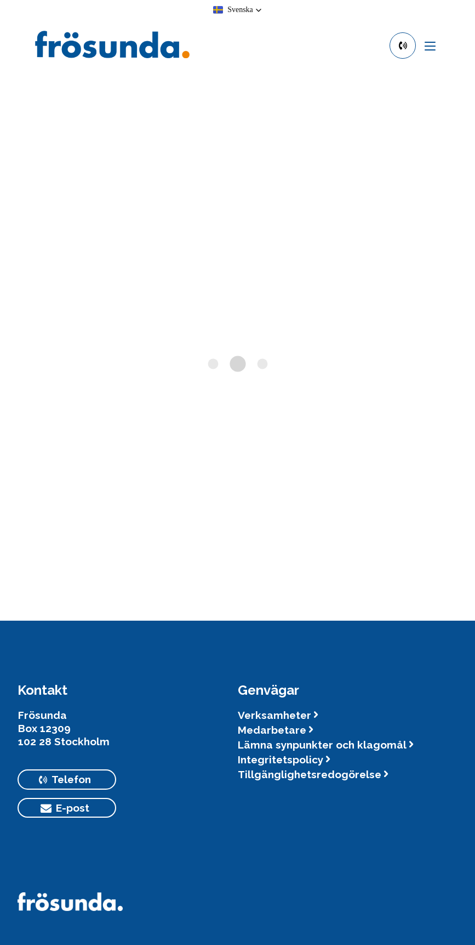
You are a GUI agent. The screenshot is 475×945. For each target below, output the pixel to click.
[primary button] (403, 45)
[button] (237, 10)
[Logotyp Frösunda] (70, 906)
